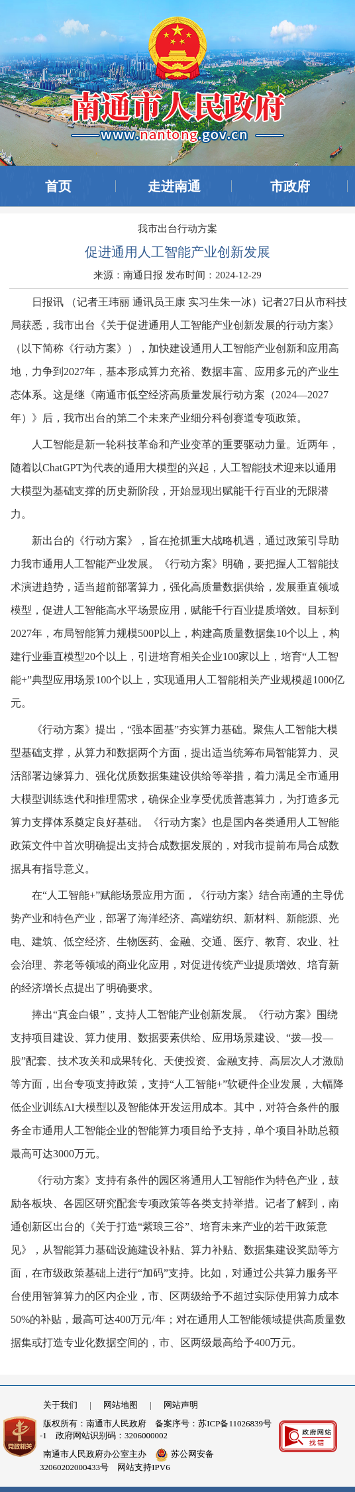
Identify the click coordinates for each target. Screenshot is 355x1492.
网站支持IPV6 (143, 1467)
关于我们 (60, 1405)
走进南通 (174, 186)
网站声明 (181, 1405)
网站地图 (120, 1405)
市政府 (290, 186)
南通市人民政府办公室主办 (94, 1454)
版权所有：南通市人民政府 (94, 1423)
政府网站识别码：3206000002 (112, 1435)
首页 (58, 186)
